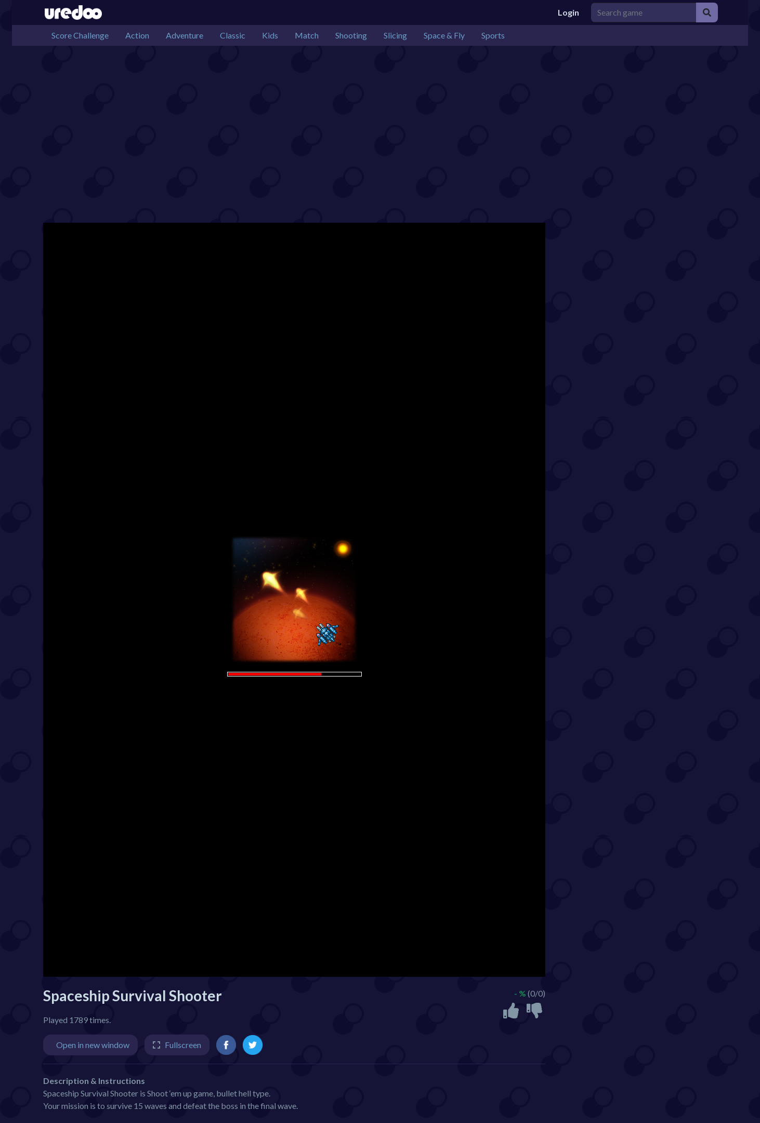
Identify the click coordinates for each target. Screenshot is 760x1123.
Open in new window (92, 1045)
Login (568, 12)
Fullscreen (183, 1045)
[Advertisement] (355, 134)
